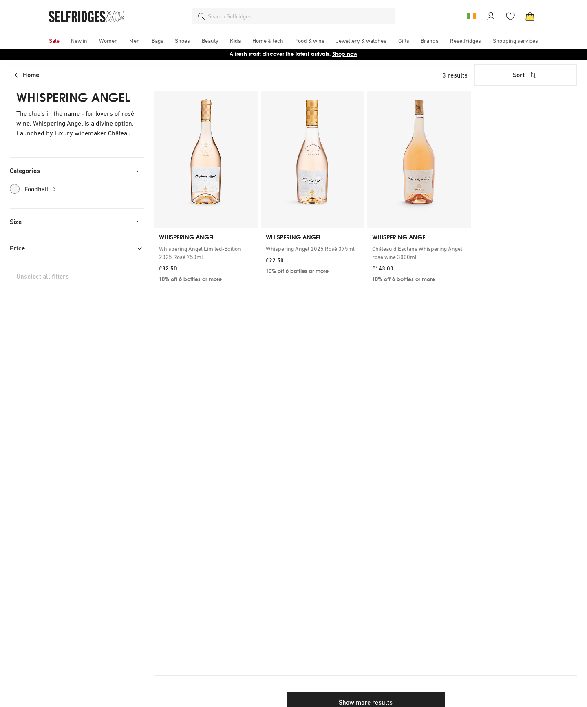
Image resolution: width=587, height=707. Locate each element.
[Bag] (530, 16)
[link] (206, 253)
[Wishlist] (510, 16)
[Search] (201, 16)
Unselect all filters (42, 276)
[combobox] (300, 16)
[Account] (491, 16)
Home (31, 75)
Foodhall (33, 189)
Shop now (344, 54)
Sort (525, 75)
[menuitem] (54, 41)
